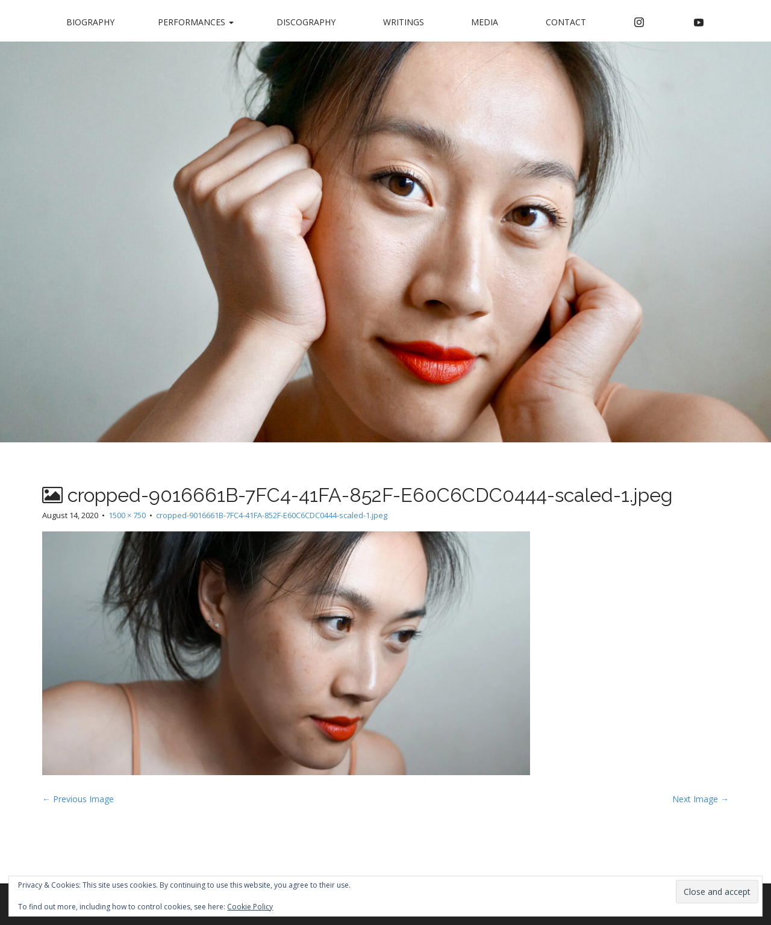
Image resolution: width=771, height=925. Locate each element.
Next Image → (700, 799)
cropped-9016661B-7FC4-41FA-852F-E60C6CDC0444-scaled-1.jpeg (271, 515)
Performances (196, 22)
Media (484, 22)
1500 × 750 (127, 515)
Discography (306, 22)
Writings (403, 22)
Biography (90, 22)
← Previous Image (78, 799)
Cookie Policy (250, 907)
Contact (566, 22)
